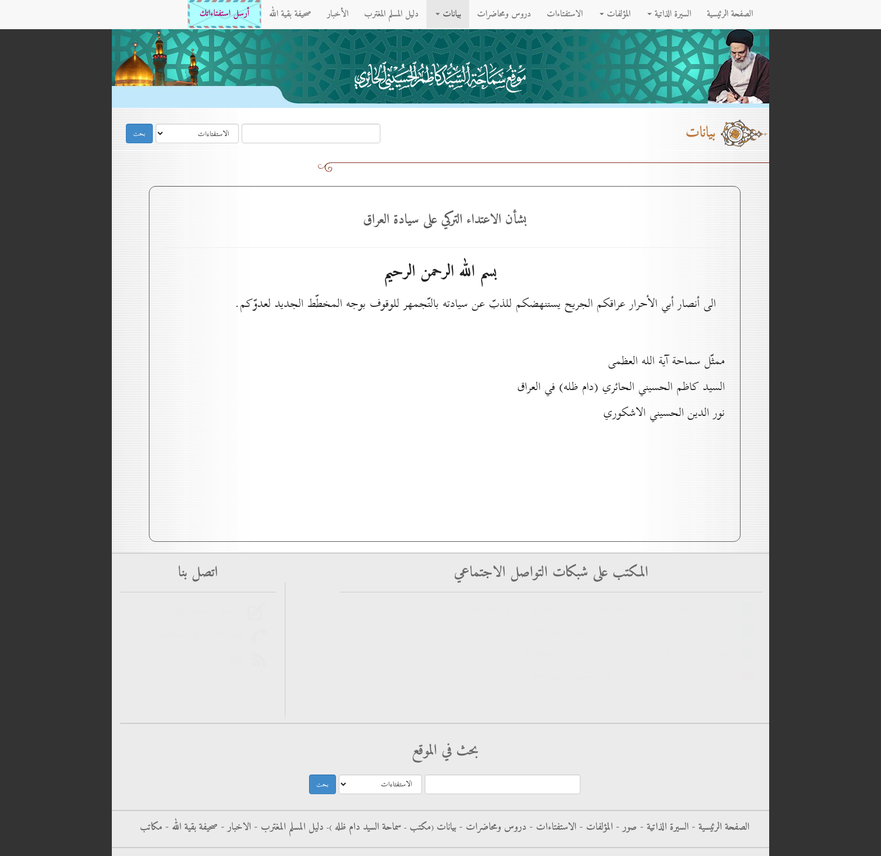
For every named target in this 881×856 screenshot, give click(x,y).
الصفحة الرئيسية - (719, 827)
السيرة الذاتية (669, 14)
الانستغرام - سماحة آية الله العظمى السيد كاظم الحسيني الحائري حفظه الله (629, 676)
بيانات (448, 14)
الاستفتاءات (565, 14)
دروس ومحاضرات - (491, 827)
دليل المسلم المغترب (391, 14)
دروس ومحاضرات (504, 14)
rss (240, 659)
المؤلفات (615, 14)
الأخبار (337, 14)
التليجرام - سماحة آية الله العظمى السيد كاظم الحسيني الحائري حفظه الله (632, 653)
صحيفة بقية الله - (190, 827)
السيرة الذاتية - (663, 827)
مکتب (419, 827)
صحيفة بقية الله (290, 14)
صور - (625, 827)
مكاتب (151, 827)
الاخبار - (234, 827)
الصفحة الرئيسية (730, 14)
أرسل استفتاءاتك (224, 13)
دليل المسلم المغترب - (287, 827)
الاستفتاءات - (551, 827)
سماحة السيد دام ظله (366, 827)
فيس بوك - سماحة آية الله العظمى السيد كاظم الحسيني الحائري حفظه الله (629, 631)
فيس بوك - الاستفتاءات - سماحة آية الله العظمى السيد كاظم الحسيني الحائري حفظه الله (607, 608)
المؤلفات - (594, 827)
